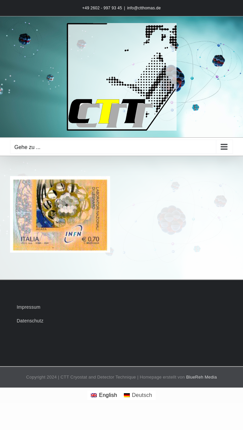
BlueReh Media (201, 377)
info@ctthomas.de (144, 8)
